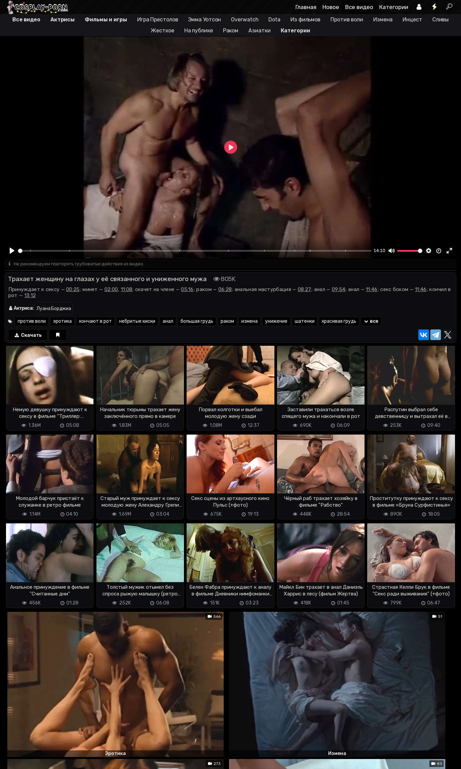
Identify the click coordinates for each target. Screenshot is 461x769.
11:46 (372, 290)
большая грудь (197, 322)
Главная (305, 7)
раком (227, 322)
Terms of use (39, 759)
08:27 (304, 290)
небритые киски (137, 322)
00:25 (73, 290)
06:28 (225, 290)
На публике (198, 30)
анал (168, 322)
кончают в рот (95, 322)
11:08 (127, 290)
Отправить (31, 732)
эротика (62, 322)
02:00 (111, 290)
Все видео (359, 7)
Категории (393, 7)
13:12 (30, 296)
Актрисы (62, 19)
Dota (274, 19)
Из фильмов (305, 19)
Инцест (412, 19)
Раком (231, 30)
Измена (383, 19)
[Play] (12, 250)
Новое (330, 7)
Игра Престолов (157, 19)
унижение (276, 322)
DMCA (15, 759)
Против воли (346, 19)
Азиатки (259, 30)
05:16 (187, 290)
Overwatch (244, 19)
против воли (32, 322)
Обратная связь (74, 759)
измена (249, 322)
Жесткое (162, 30)
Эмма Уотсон (204, 19)
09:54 (338, 290)
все (371, 322)
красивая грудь (339, 322)
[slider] (195, 251)
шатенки (304, 322)
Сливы (440, 19)
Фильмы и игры (106, 19)
